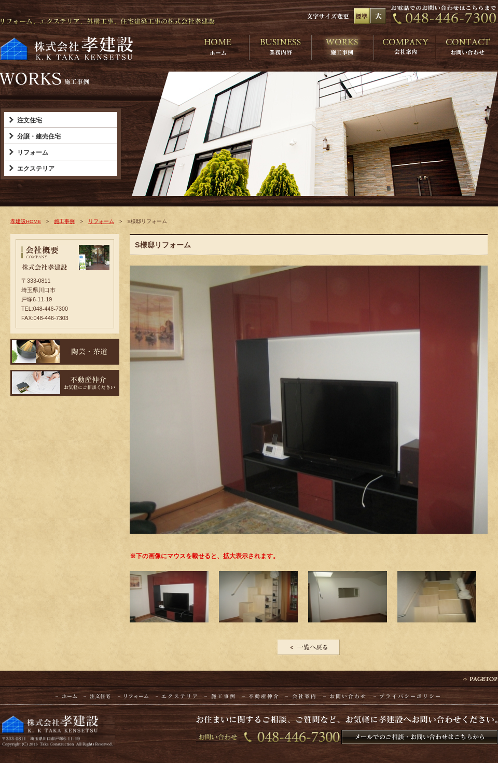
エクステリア (35, 168)
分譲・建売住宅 (39, 136)
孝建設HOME (25, 221)
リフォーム (32, 152)
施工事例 (64, 221)
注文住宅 (29, 120)
